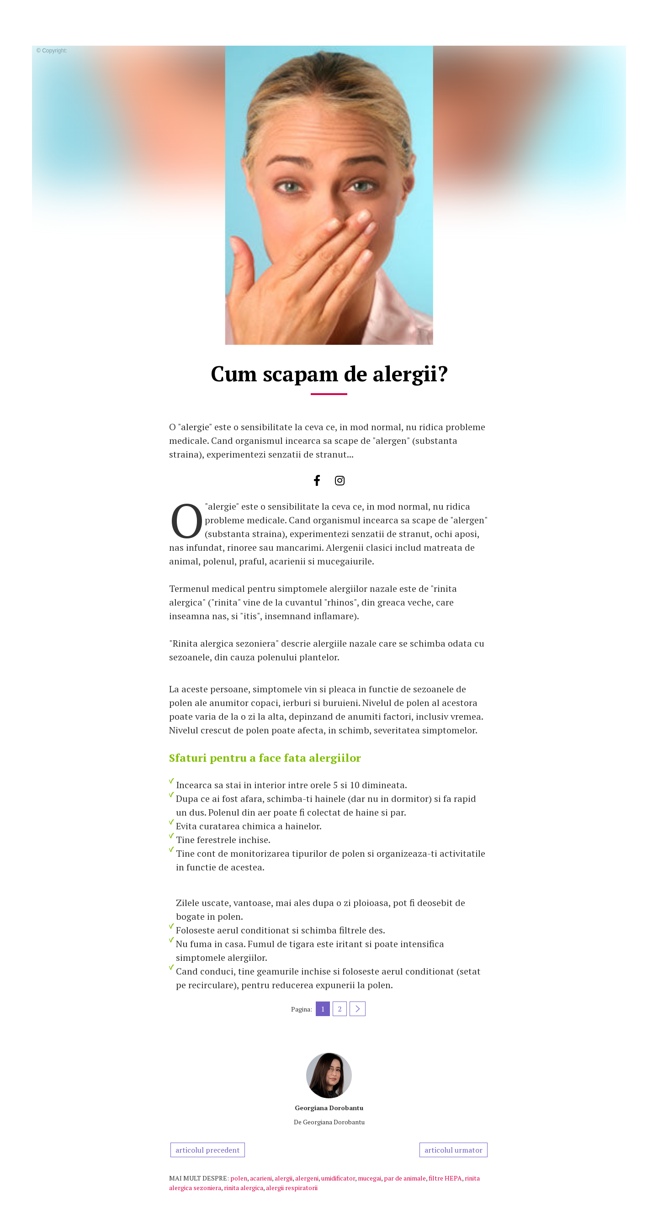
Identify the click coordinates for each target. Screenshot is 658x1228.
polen (238, 1178)
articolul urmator (454, 1150)
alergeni (306, 1178)
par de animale (405, 1178)
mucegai (369, 1178)
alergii (283, 1178)
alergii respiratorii (292, 1187)
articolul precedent (207, 1150)
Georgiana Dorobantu (329, 1107)
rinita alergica (243, 1187)
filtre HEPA (445, 1178)
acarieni (261, 1178)
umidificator (338, 1178)
